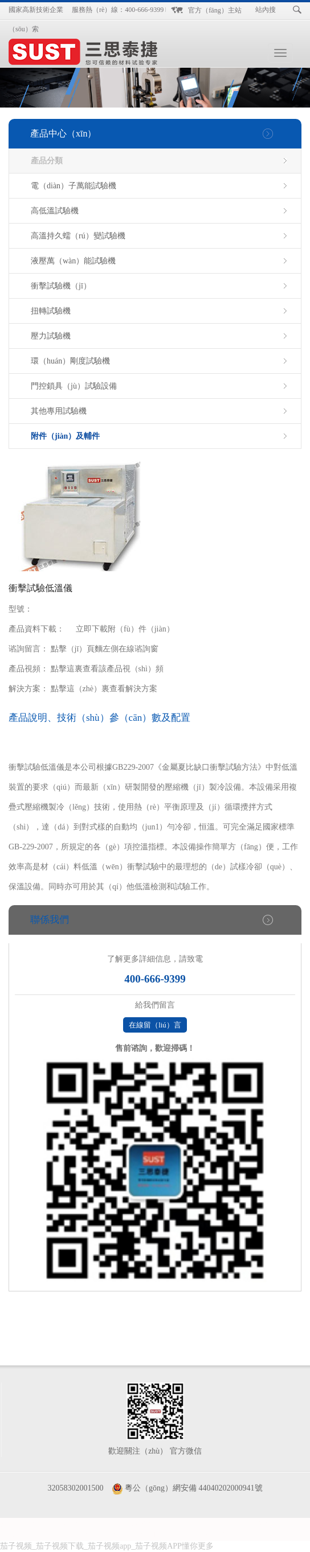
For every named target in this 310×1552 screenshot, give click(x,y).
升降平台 (183, 1534)
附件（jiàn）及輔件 (65, 436)
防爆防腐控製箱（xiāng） (80, 1523)
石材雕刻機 (144, 1534)
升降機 (80, 1534)
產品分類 (47, 160)
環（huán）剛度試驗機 (70, 361)
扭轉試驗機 (51, 311)
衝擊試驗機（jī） (61, 286)
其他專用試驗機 (59, 411)
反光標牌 (219, 1534)
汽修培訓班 (234, 1523)
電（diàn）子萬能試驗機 (73, 185)
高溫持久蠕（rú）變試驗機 (78, 236)
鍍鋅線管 (48, 1534)
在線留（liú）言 (155, 1025)
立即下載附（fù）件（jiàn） (125, 629)
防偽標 (270, 1523)
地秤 (20, 1534)
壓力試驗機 (51, 336)
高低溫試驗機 (55, 211)
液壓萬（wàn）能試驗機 (73, 261)
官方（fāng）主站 (214, 10)
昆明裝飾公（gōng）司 (170, 1523)
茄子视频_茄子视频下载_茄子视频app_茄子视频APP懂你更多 (107, 1546)
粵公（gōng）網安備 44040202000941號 (194, 1488)
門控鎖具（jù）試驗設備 (74, 386)
